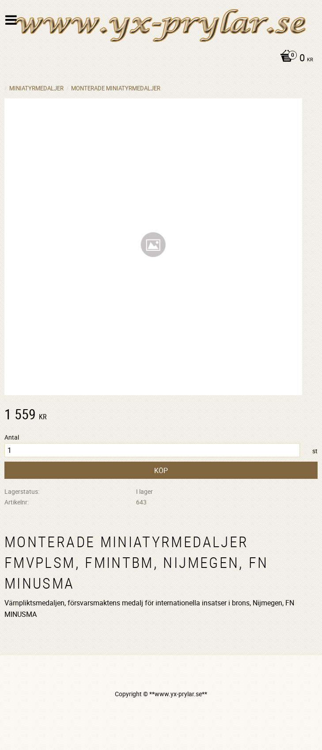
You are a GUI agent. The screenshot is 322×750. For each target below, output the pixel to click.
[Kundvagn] (158, 58)
